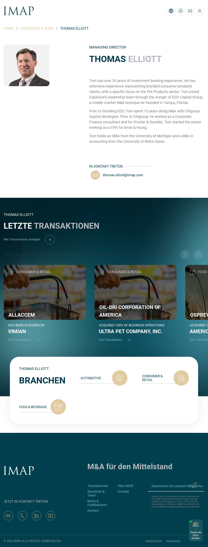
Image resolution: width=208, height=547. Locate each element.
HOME (9, 28)
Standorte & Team (96, 493)
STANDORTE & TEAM (37, 28)
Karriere (93, 510)
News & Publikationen (97, 503)
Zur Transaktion (25, 340)
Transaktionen (97, 486)
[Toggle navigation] (199, 11)
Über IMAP (125, 486)
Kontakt (123, 491)
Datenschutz (153, 541)
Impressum (173, 541)
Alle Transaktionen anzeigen (29, 239)
